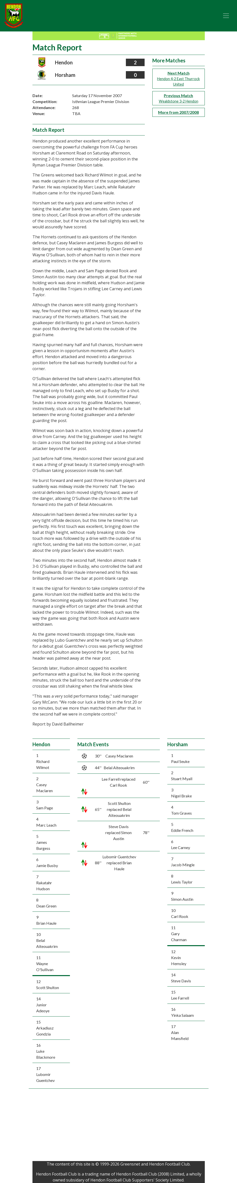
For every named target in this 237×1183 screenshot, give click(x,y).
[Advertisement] (118, 1126)
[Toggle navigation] (226, 16)
